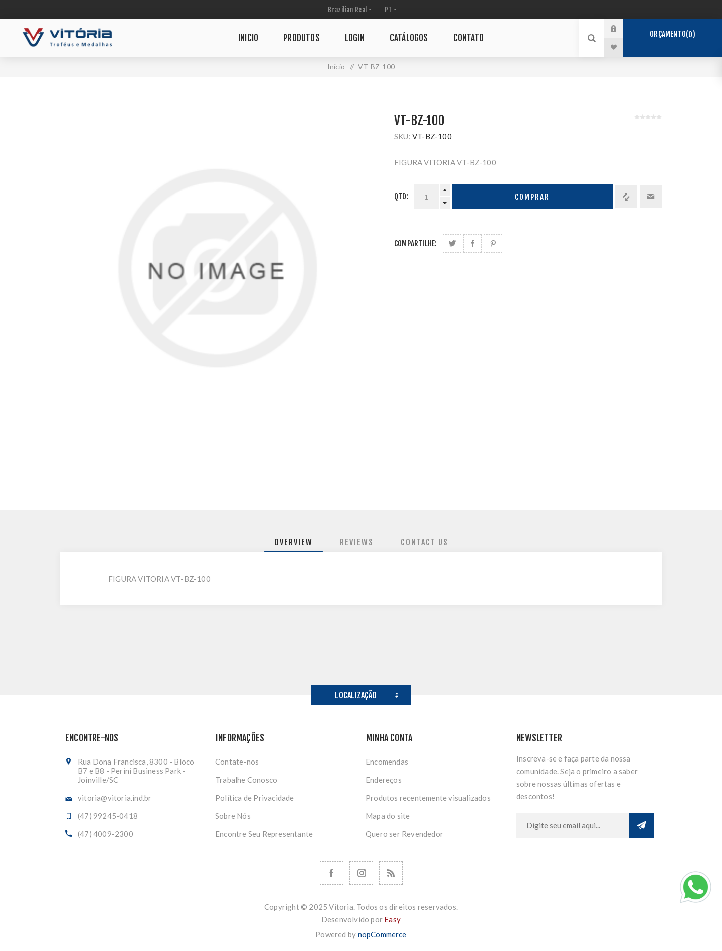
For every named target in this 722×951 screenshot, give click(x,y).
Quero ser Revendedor (404, 833)
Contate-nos (237, 761)
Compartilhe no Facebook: (472, 243)
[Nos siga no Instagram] (361, 873)
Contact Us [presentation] (424, 542)
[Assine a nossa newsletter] (572, 825)
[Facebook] (331, 873)
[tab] (293, 542)
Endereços (384, 779)
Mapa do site (388, 815)
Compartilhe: (415, 243)
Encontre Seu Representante (264, 833)
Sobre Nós (233, 815)
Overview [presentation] (293, 542)
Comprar (532, 197)
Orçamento (672, 34)
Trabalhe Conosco (246, 779)
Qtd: (401, 196)
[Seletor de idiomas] (389, 9)
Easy (392, 919)
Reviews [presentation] (357, 542)
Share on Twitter (452, 243)
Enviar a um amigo (651, 196)
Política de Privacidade (254, 797)
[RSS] (391, 873)
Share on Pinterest (493, 243)
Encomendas (387, 761)
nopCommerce (382, 934)
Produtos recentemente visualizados (428, 797)
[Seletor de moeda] (348, 9)
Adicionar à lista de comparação (626, 196)
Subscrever (641, 825)
